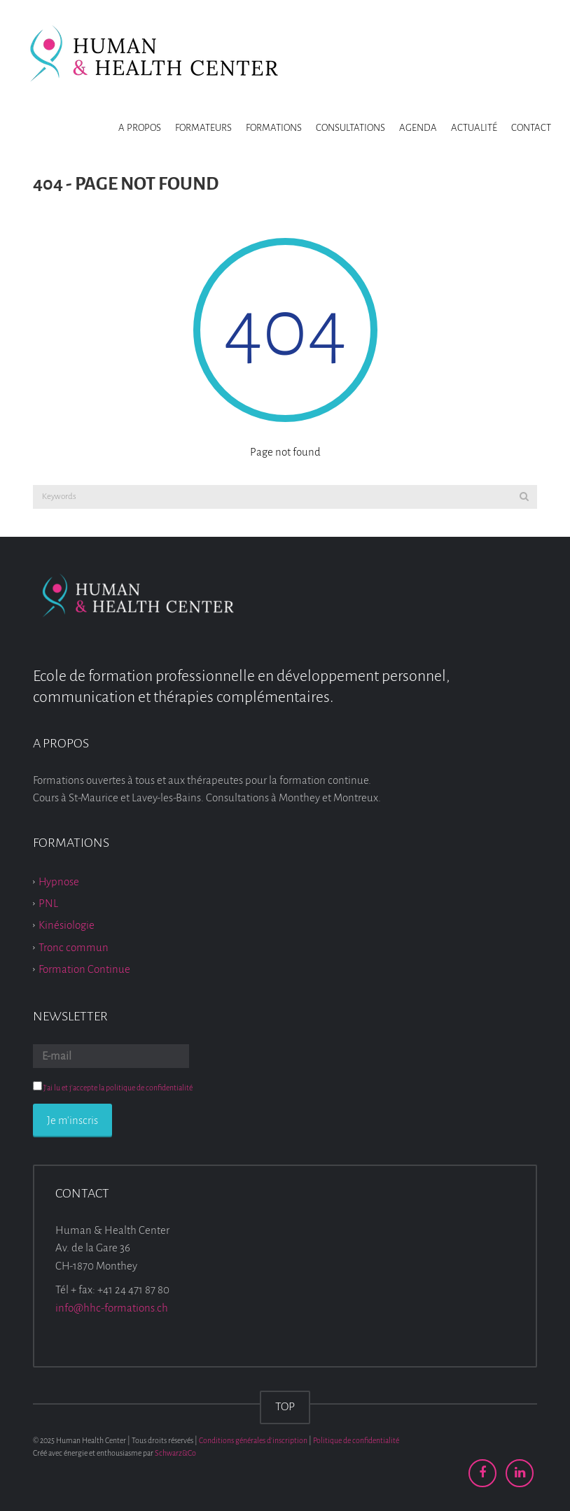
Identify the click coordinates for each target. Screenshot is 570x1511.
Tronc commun (74, 947)
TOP (285, 1406)
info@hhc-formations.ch (111, 1308)
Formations (274, 127)
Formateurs (203, 127)
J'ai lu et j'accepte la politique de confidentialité (118, 1087)
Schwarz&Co (175, 1453)
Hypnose (59, 881)
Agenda (418, 127)
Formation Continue (84, 969)
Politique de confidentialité (356, 1440)
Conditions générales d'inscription (253, 1440)
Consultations (350, 127)
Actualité (474, 127)
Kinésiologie (67, 925)
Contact (531, 127)
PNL (48, 903)
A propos (139, 127)
